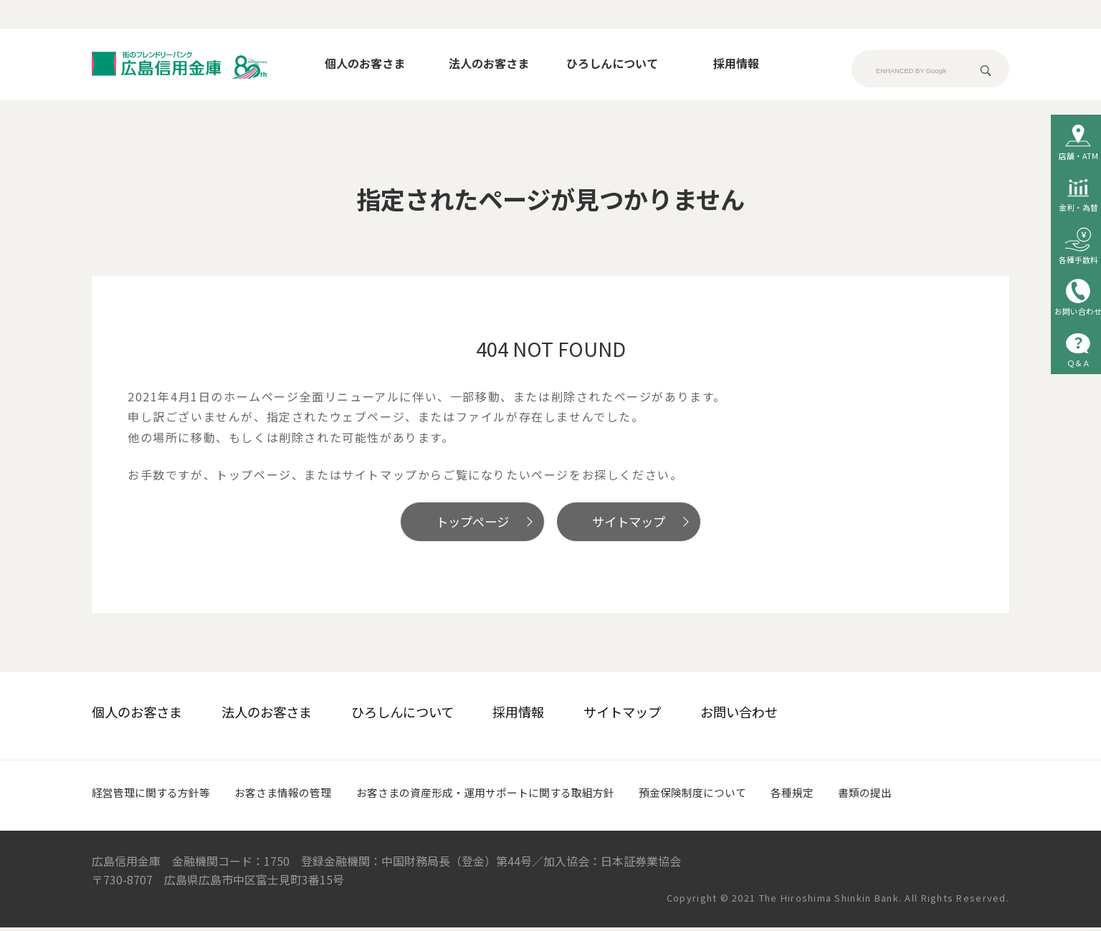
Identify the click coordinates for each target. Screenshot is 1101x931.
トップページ (462, 523)
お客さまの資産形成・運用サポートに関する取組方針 (508, 795)
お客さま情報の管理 (293, 795)
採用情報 (736, 63)
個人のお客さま (365, 63)
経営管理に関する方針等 (155, 795)
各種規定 (832, 795)
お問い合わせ (739, 715)
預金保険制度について (727, 795)
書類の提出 (908, 795)
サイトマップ (638, 523)
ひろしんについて (612, 63)
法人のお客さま (489, 63)
